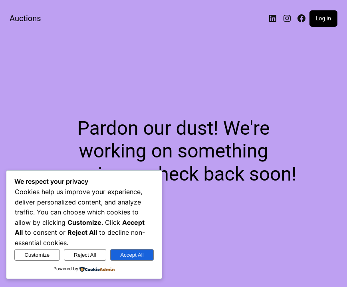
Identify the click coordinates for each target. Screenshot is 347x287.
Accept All (132, 255)
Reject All (85, 255)
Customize (37, 255)
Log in (323, 18)
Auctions (25, 18)
